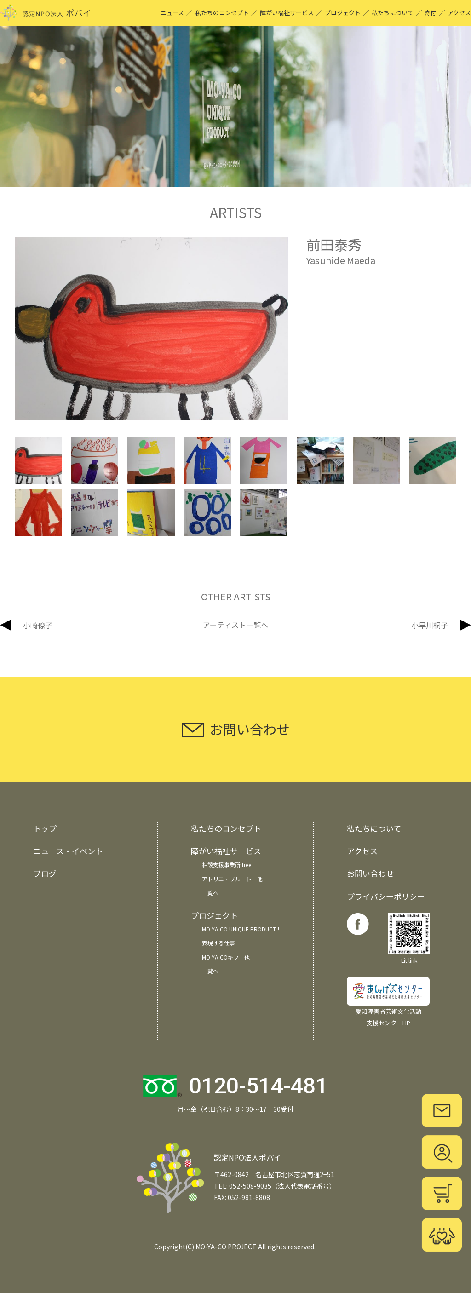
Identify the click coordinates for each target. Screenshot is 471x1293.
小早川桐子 (429, 625)
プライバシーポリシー (386, 896)
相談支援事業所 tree (226, 864)
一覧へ (210, 892)
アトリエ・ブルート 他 (232, 879)
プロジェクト (343, 12)
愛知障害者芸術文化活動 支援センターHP (388, 1002)
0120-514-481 (258, 1086)
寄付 (431, 12)
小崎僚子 (37, 625)
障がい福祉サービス (287, 12)
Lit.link (409, 938)
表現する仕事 (218, 943)
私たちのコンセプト (222, 12)
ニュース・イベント (68, 850)
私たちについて (393, 12)
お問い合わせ (370, 873)
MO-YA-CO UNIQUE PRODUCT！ (241, 929)
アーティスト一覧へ (235, 625)
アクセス (459, 12)
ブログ (45, 873)
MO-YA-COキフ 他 (226, 957)
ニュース (172, 12)
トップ (45, 828)
